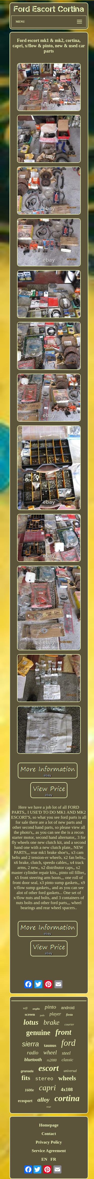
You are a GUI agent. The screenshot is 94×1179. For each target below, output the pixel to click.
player (55, 1013)
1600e (29, 1090)
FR (53, 1159)
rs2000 (52, 1060)
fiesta (69, 1014)
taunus (50, 1045)
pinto (50, 1007)
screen (30, 1014)
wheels (67, 1078)
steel (66, 1053)
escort (48, 1068)
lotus (30, 1022)
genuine (38, 1032)
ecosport (25, 1101)
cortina (66, 1098)
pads (42, 1015)
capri (47, 1087)
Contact (49, 1133)
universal (70, 1071)
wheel (50, 1052)
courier (69, 1024)
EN (44, 1159)
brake (51, 1022)
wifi (25, 1008)
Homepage (48, 1125)
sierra (30, 1044)
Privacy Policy (49, 1142)
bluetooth (33, 1059)
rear (48, 1106)
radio (33, 1053)
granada (27, 1071)
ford (68, 1043)
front (63, 1032)
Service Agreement (49, 1150)
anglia (36, 1008)
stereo (44, 1079)
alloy (43, 1099)
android (67, 1008)
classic (67, 1059)
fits (26, 1078)
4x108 (67, 1089)
